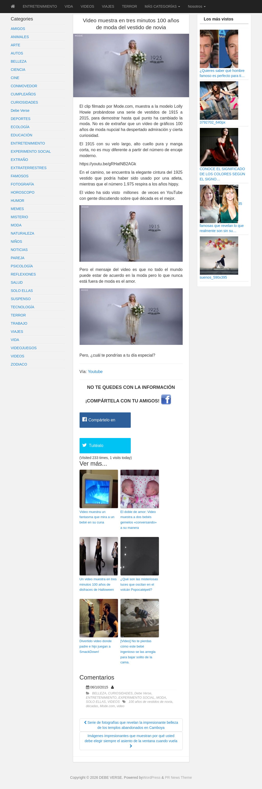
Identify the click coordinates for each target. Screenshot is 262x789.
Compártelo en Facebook (102, 423)
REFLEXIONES (23, 274)
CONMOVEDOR (24, 86)
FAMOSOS (19, 176)
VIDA (69, 6)
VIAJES (108, 6)
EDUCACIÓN (21, 135)
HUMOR (17, 201)
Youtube (95, 371)
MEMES (17, 209)
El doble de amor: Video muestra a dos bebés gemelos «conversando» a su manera (139, 520)
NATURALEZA (22, 233)
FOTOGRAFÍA (22, 184)
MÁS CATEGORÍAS (162, 6)
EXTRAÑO (19, 160)
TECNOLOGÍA (22, 307)
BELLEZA (18, 61)
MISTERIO (19, 217)
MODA (16, 225)
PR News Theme (178, 777)
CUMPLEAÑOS (23, 94)
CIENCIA (18, 70)
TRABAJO (19, 323)
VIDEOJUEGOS (24, 348)
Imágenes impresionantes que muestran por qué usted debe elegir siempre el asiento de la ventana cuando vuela (131, 741)
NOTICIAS (19, 250)
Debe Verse (20, 110)
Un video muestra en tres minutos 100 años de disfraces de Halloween (98, 584)
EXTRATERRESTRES (29, 168)
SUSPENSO (21, 299)
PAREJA (17, 258)
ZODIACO (19, 364)
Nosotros (197, 6)
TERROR (129, 6)
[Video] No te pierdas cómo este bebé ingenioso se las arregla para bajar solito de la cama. (138, 651)
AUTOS (17, 53)
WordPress (151, 777)
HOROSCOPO (23, 192)
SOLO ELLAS (22, 291)
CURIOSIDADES (24, 102)
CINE (15, 78)
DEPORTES (20, 119)
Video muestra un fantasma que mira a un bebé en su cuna (97, 517)
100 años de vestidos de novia (150, 702)
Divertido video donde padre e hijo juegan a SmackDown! (96, 646)
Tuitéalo (96, 445)
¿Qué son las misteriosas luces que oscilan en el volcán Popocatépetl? (139, 584)
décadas (92, 706)
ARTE (15, 45)
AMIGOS (18, 29)
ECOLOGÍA (20, 127)
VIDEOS (87, 6)
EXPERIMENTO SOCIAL (31, 151)
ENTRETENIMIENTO (40, 6)
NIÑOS (16, 241)
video (120, 706)
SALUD (17, 282)
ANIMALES (20, 37)
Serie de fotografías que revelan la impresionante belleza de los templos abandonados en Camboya (131, 725)
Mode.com (107, 706)
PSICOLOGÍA (22, 266)
